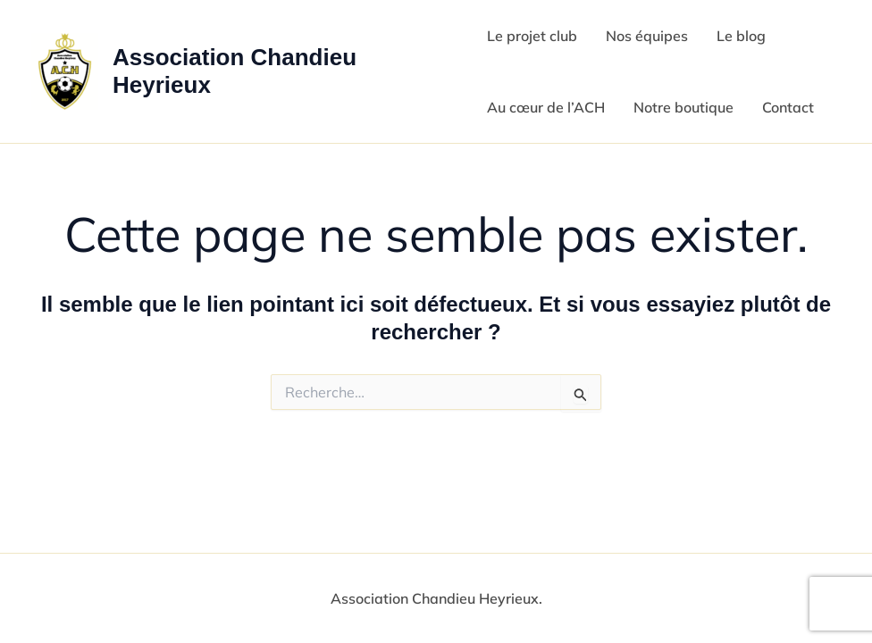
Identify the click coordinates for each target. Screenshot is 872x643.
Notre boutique (683, 107)
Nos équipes (647, 36)
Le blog (741, 36)
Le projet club (532, 36)
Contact (788, 107)
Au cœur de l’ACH (546, 107)
